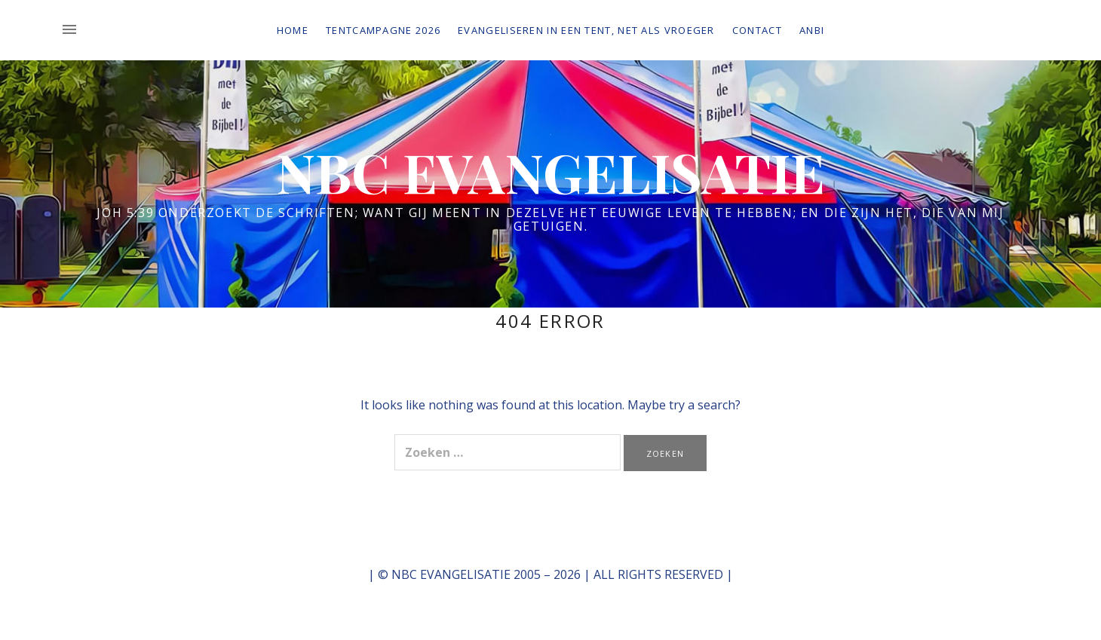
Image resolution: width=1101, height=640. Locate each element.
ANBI (811, 30)
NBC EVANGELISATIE (550, 171)
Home (292, 30)
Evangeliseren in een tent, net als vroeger (586, 30)
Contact (757, 30)
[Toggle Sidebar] (73, 30)
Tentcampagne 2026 (383, 30)
